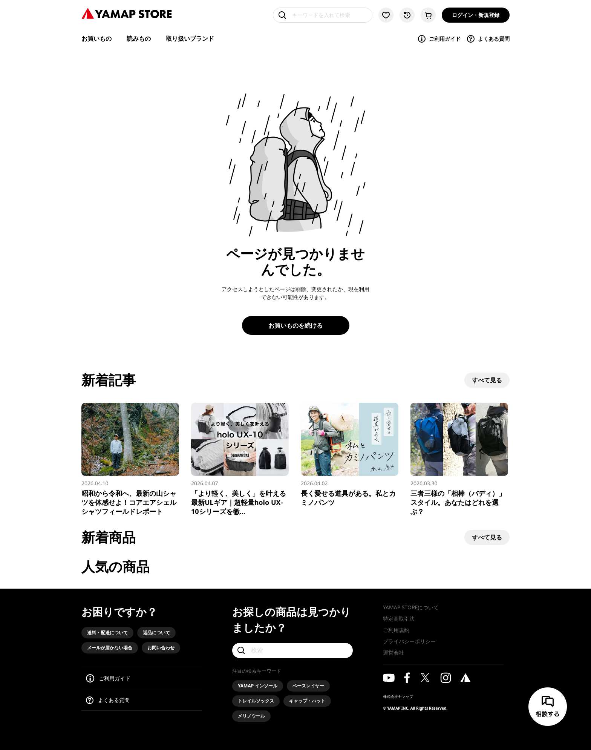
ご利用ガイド (439, 38)
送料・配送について (107, 632)
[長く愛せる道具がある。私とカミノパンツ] (349, 455)
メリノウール (251, 716)
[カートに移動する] (428, 15)
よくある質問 (488, 38)
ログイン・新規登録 (475, 14)
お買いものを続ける (295, 325)
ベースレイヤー (308, 686)
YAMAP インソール (257, 686)
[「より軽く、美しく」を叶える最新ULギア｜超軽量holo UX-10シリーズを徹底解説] (240, 459)
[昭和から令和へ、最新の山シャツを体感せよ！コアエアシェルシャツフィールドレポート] (130, 459)
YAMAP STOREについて (411, 607)
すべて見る (487, 380)
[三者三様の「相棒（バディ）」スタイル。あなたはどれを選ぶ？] (459, 459)
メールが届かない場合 (109, 647)
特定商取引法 (399, 618)
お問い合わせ (161, 647)
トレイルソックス (256, 701)
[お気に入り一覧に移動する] (385, 15)
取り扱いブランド (190, 38)
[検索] (292, 650)
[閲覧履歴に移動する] (407, 15)
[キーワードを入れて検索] (322, 15)
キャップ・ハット (307, 701)
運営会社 (393, 652)
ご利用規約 (396, 629)
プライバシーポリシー (409, 641)
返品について (156, 632)
